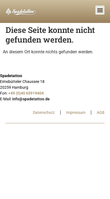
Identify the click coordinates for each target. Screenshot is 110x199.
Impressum (75, 112)
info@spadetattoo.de (31, 99)
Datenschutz (44, 112)
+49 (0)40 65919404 (26, 93)
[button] (99, 10)
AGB (100, 112)
